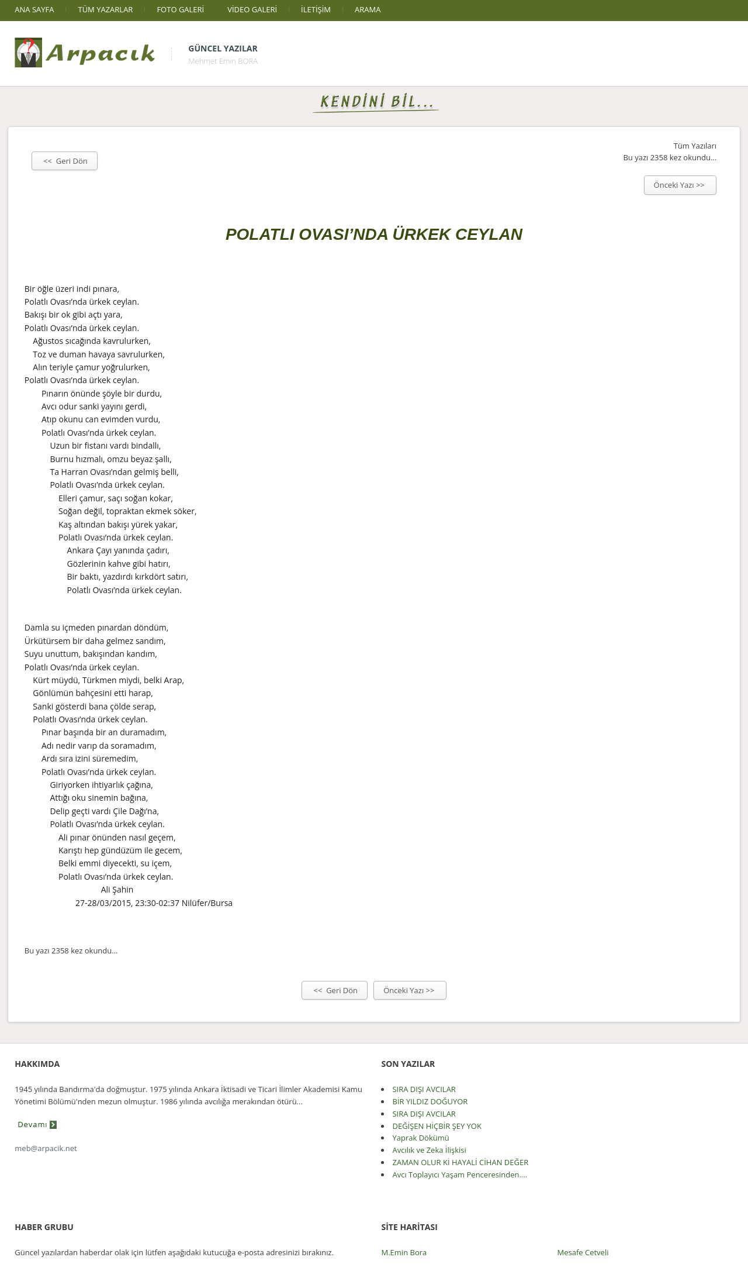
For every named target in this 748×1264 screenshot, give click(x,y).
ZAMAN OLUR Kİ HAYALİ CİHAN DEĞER (460, 1162)
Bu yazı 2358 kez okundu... (669, 157)
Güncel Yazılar (222, 48)
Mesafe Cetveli (583, 1252)
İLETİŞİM (316, 9)
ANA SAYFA (34, 9)
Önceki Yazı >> (680, 185)
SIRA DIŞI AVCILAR (423, 1089)
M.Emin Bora (404, 1252)
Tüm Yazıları (695, 145)
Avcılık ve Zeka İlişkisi (429, 1150)
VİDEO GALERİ (252, 9)
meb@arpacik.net (46, 1148)
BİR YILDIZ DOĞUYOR (430, 1101)
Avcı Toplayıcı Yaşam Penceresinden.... (459, 1174)
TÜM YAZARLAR (105, 9)
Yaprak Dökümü (420, 1137)
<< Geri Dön (64, 161)
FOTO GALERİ (180, 9)
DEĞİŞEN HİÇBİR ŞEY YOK (436, 1126)
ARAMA (367, 9)
